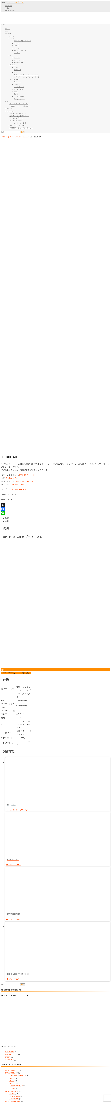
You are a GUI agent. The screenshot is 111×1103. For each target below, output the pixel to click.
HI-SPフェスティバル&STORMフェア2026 (23, 956)
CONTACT (8, 6)
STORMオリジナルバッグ (22, 41)
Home (3, 137)
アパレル (12, 65)
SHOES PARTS (14, 807)
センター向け (9, 111)
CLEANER (13, 846)
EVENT (7, 768)
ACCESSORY (14, 810)
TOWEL (12, 848)
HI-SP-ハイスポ (12, 690)
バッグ (11, 38)
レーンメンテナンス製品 (17, 123)
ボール (11, 36)
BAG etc (12, 799)
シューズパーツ (19, 60)
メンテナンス (18, 89)
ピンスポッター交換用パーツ (19, 116)
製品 (9, 137)
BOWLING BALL (20, 137)
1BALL (11, 789)
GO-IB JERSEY (14, 820)
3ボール (16, 48)
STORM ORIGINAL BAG (18, 786)
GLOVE (12, 836)
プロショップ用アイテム (17, 118)
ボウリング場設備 (15, 120)
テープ (16, 92)
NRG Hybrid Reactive (24, 192)
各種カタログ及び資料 (17, 125)
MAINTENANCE (15, 843)
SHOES (12, 804)
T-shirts (11, 815)
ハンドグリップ (19, 87)
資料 (6, 101)
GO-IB (16, 72)
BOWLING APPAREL (12, 812)
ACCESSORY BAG (16, 797)
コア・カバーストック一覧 (18, 104)
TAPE (11, 838)
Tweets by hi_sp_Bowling (9, 919)
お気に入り (9, 108)
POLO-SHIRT (14, 823)
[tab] (57, 229)
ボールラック (18, 877)
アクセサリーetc (19, 99)
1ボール (16, 43)
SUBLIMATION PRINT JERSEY (20, 825)
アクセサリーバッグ (20, 50)
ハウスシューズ (19, 869)
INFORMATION (10, 765)
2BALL (11, 791)
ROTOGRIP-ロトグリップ (17, 521)
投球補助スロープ (20, 882)
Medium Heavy (18, 195)
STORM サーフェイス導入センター (21, 106)
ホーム (7, 29)
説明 (7, 229)
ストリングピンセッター (17, 113)
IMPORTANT (9, 763)
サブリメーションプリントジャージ (26, 75)
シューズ (12, 55)
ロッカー (17, 880)
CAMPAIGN (9, 770)
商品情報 (8, 33)
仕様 (7, 232)
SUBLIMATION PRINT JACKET (20, 828)
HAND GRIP (13, 841)
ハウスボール (18, 872)
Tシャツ (16, 67)
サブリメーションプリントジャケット (26, 77)
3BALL (11, 794)
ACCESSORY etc (15, 851)
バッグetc (17, 53)
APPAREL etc (14, 817)
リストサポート (19, 96)
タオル (16, 94)
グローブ (17, 84)
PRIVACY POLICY (10, 10)
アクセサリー (18, 62)
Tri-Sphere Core (12, 189)
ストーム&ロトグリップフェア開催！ (21, 962)
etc (6, 854)
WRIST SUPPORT (15, 833)
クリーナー (17, 82)
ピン (15, 874)
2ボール (16, 45)
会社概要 (8, 8)
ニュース (8, 31)
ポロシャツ (17, 70)
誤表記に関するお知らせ (15, 959)
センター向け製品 (11, 856)
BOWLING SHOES (11, 802)
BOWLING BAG (11, 784)
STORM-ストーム (26, 186)
